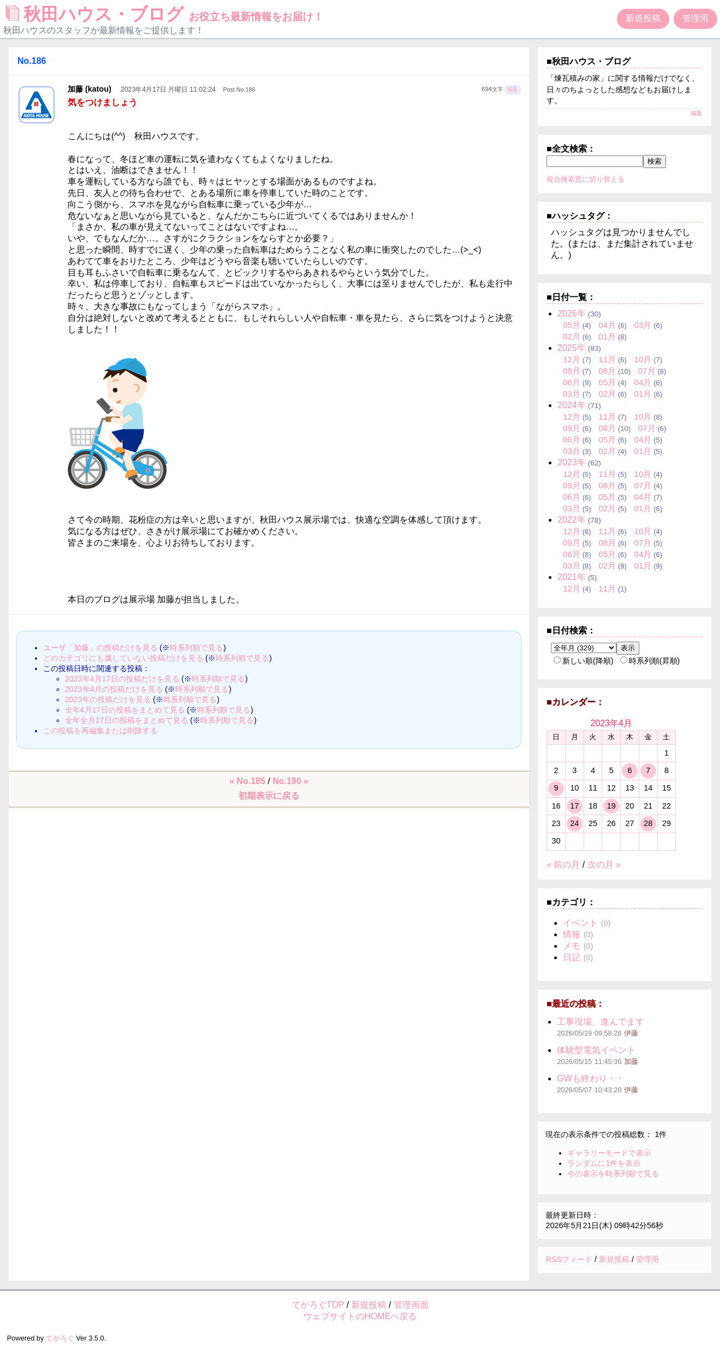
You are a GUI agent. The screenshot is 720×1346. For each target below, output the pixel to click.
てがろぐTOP (318, 1304)
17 (574, 805)
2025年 (571, 347)
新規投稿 (643, 18)
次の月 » (604, 864)
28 (648, 823)
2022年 (571, 519)
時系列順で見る (196, 647)
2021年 (571, 577)
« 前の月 (563, 864)
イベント (580, 923)
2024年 (571, 405)
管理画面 (411, 1304)
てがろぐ (60, 1338)
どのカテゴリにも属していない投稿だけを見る (123, 658)
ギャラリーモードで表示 (609, 1152)
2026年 (571, 313)
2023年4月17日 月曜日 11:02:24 (168, 89)
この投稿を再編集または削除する (100, 730)
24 (574, 823)
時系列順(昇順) (650, 660)
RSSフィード (568, 1259)
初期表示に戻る (268, 795)
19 (611, 805)
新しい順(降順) (584, 660)
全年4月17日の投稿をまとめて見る (125, 709)
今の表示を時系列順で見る (613, 1173)
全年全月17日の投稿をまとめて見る (126, 720)
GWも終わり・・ (591, 1078)
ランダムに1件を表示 (603, 1163)
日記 (571, 957)
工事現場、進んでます (600, 1021)
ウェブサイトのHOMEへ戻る (360, 1316)
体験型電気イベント (596, 1050)
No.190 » (291, 781)
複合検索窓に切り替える (586, 179)
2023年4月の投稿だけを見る (114, 689)
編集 (512, 89)
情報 (571, 934)
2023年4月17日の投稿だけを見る (122, 678)
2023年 (571, 462)
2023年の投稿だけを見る (108, 699)
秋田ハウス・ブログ (164, 14)
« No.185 (248, 781)
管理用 (695, 18)
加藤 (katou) (89, 89)
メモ (571, 945)
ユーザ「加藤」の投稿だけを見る (100, 647)
